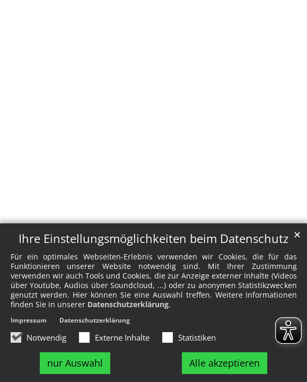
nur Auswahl (75, 363)
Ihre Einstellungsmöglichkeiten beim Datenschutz (153, 238)
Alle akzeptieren (224, 363)
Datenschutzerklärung (128, 304)
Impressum (29, 320)
